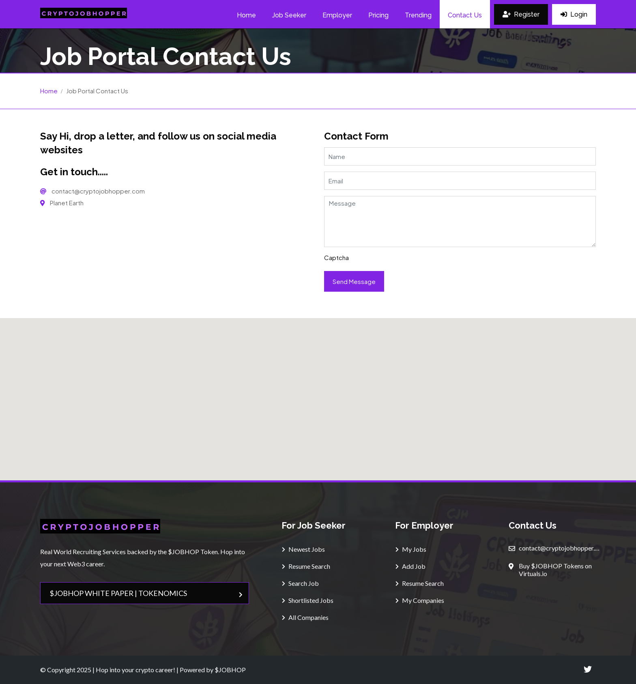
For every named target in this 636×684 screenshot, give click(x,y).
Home (49, 91)
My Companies (419, 600)
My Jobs (410, 549)
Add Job (410, 566)
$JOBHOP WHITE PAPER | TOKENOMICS (146, 593)
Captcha (336, 257)
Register (521, 14)
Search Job (300, 583)
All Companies (305, 617)
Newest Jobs (303, 549)
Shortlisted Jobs (307, 600)
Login (574, 14)
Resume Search (306, 566)
